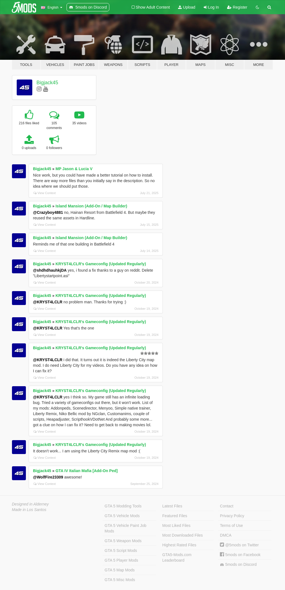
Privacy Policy (232, 516)
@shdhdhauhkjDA (50, 270)
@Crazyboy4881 (48, 212)
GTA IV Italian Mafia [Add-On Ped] (86, 470)
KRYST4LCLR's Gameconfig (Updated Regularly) (100, 264)
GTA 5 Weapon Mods (123, 541)
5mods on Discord (238, 564)
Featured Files (174, 516)
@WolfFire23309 (48, 477)
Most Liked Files (176, 525)
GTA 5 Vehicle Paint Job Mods (125, 528)
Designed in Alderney (30, 504)
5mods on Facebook (240, 554)
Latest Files (172, 506)
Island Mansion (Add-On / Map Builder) (91, 206)
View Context (44, 193)
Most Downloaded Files (182, 535)
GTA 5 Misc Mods (120, 579)
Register (237, 7)
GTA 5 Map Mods (120, 570)
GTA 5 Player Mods (121, 560)
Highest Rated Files (179, 545)
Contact (226, 506)
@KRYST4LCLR (48, 302)
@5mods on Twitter (239, 544)
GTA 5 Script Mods (121, 550)
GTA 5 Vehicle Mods (122, 516)
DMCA (225, 535)
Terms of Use (231, 525)
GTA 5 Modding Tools (123, 506)
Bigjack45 (47, 82)
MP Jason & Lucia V (73, 169)
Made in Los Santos (29, 509)
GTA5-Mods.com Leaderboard (176, 557)
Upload (186, 7)
